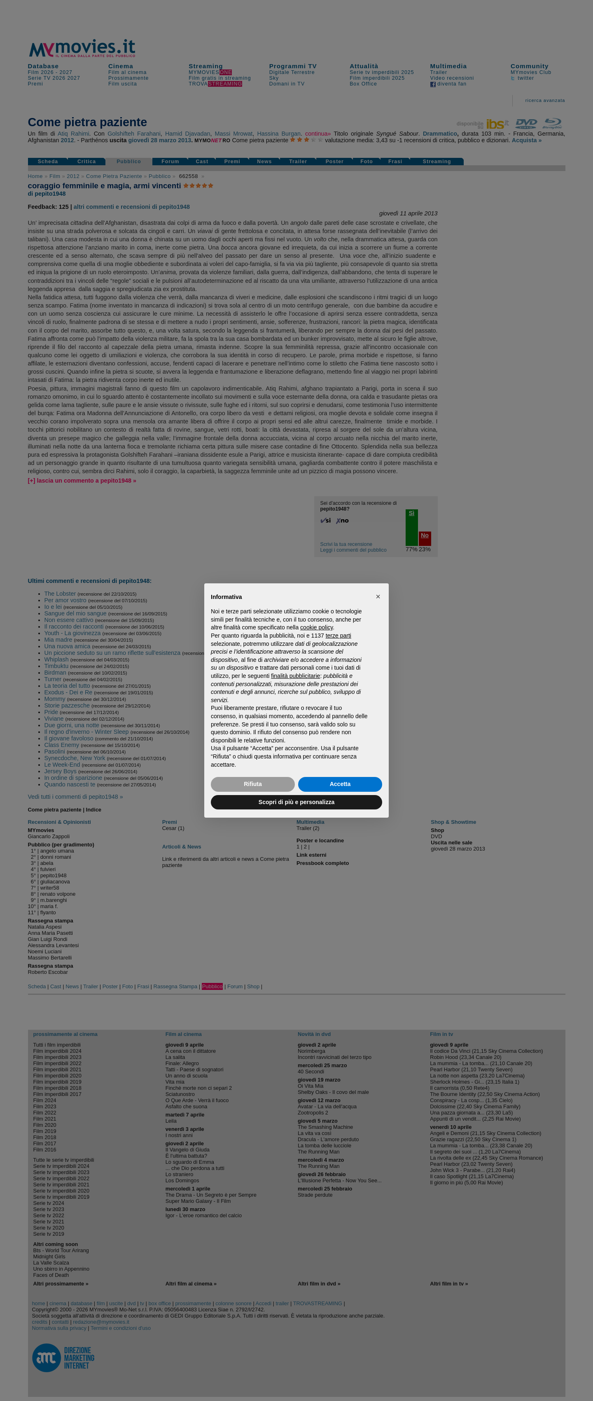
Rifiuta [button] (253, 784)
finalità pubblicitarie (295, 676)
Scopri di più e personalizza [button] (296, 802)
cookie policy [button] (316, 627)
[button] (378, 596)
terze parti (338, 635)
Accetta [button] (340, 784)
